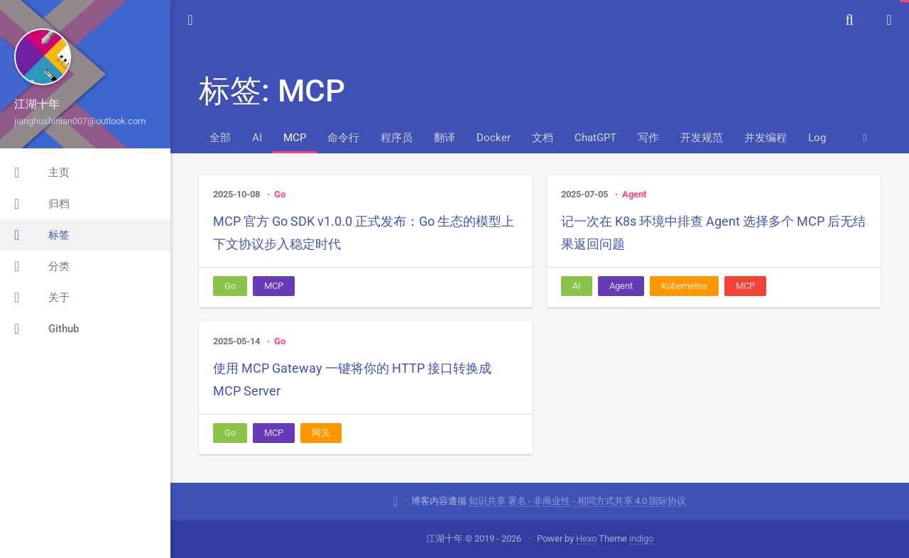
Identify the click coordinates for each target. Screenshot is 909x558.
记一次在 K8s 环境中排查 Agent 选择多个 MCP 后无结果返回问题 (713, 232)
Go (279, 194)
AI (257, 137)
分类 (42, 266)
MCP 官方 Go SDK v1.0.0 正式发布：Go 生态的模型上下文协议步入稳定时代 (363, 232)
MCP (294, 137)
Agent (634, 194)
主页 (42, 172)
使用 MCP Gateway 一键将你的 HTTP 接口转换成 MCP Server (352, 379)
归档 (42, 203)
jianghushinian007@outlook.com (80, 121)
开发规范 (701, 137)
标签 (42, 235)
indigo (641, 538)
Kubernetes (684, 285)
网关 (321, 432)
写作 (648, 137)
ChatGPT (595, 137)
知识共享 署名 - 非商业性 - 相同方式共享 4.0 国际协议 (577, 501)
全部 (220, 137)
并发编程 (765, 137)
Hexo (586, 538)
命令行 (343, 137)
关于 (42, 297)
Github (46, 328)
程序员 (397, 137)
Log (817, 137)
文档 (542, 137)
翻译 (444, 137)
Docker (494, 137)
